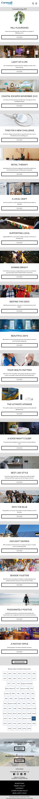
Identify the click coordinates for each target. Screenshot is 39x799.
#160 (29, 728)
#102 (5, 713)
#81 (18, 693)
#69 (14, 678)
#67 (5, 678)
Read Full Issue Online (19, 662)
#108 (29, 713)
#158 (19, 728)
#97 (10, 708)
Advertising (19, 783)
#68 (9, 678)
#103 (9, 713)
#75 (13, 683)
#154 (29, 723)
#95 (33, 703)
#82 (23, 693)
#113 (19, 718)
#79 (31, 688)
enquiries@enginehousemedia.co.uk (19, 771)
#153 (24, 723)
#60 (9, 673)
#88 (28, 698)
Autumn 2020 (31, 708)
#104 (14, 713)
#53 (5, 673)
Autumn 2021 (27, 718)
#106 (19, 713)
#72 (29, 678)
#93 (24, 703)
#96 (5, 708)
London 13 (7, 693)
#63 (19, 673)
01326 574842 (19, 769)
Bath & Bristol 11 (10, 688)
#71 (24, 678)
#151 (14, 723)
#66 (34, 673)
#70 (19, 678)
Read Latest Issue (20, 793)
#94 (28, 703)
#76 (18, 683)
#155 (34, 723)
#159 (24, 728)
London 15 (22, 698)
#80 (13, 693)
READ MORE (19, 37)
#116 (5, 723)
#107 (24, 713)
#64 (24, 673)
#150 (9, 723)
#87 (16, 698)
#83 (28, 693)
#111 (10, 718)
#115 (33, 718)
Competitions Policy (19, 791)
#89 (32, 698)
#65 (29, 673)
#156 (9, 728)
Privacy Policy (19, 786)
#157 (14, 728)
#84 (32, 693)
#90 (5, 703)
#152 (19, 723)
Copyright (19, 788)
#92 (19, 703)
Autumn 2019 (12, 703)
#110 (5, 718)
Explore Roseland (26, 683)
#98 (14, 708)
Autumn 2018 (25, 688)
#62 (14, 673)
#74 (9, 683)
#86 (11, 698)
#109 (34, 713)
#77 (18, 688)
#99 (19, 708)
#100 (24, 708)
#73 (34, 678)
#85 (6, 698)
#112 (15, 718)
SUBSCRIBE (19, 749)
